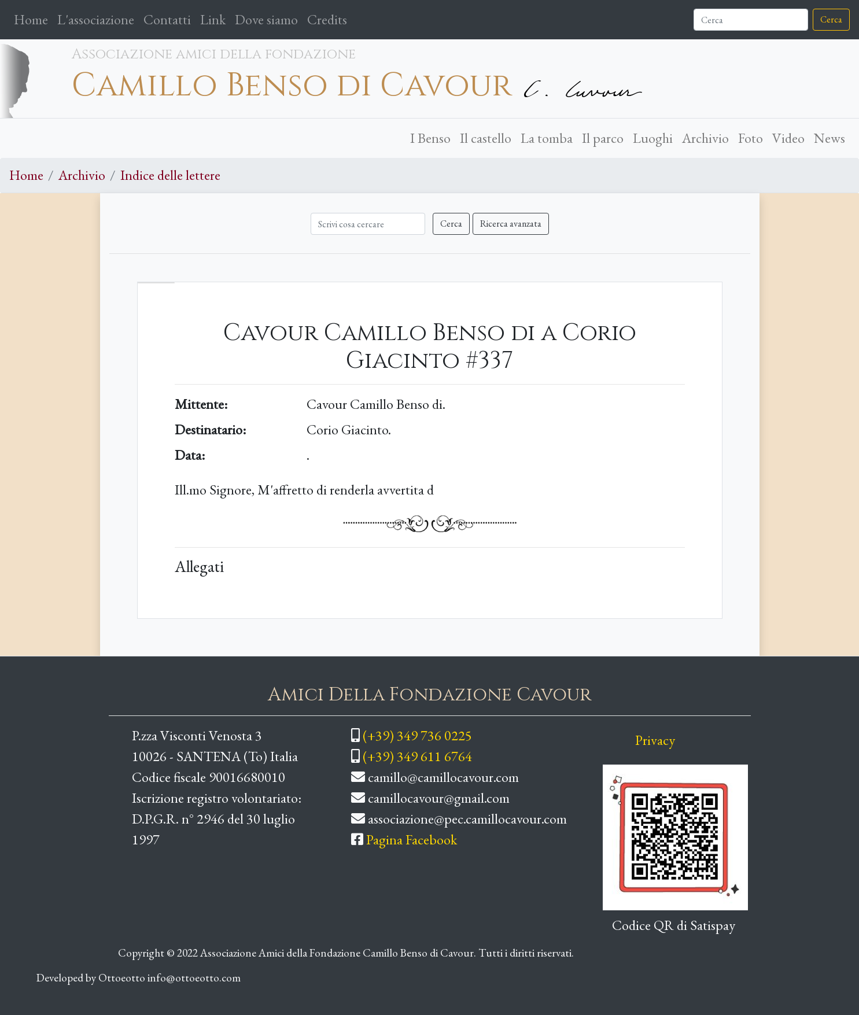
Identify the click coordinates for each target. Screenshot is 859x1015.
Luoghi (653, 138)
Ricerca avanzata (510, 223)
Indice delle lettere (170, 175)
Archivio (705, 138)
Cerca (831, 19)
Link (213, 19)
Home (33, 18)
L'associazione (95, 19)
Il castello (485, 138)
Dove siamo (266, 19)
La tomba (547, 138)
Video (788, 138)
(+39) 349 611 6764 (417, 756)
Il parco (603, 138)
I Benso (430, 138)
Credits (327, 19)
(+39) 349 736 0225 (417, 735)
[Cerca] (751, 20)
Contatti (167, 19)
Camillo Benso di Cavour (292, 86)
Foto (750, 138)
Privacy (655, 740)
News (829, 138)
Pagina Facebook (411, 839)
